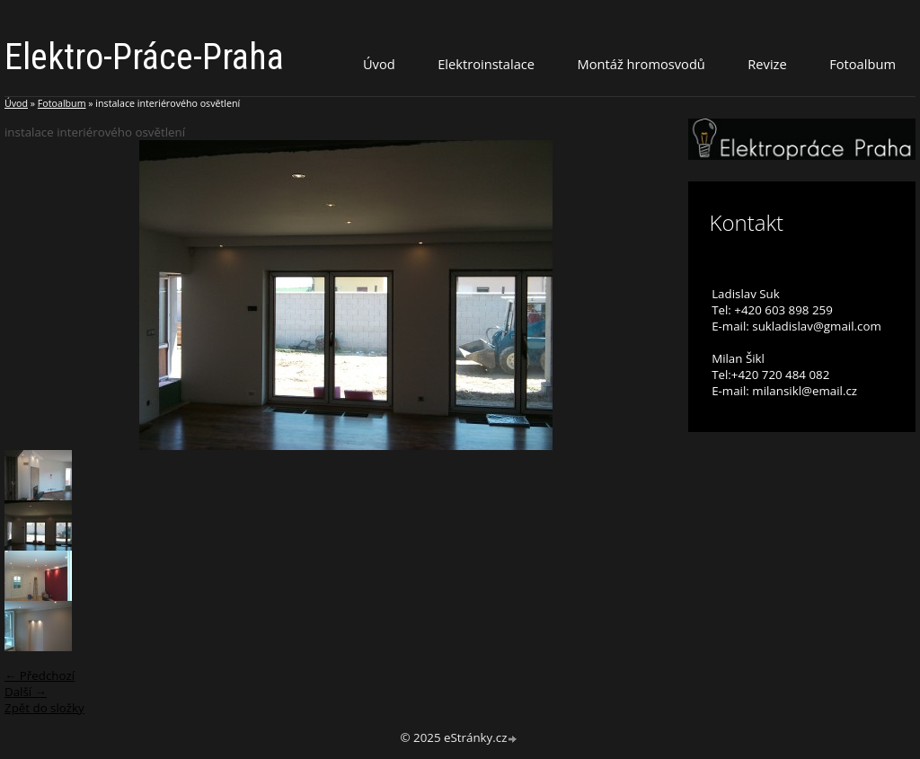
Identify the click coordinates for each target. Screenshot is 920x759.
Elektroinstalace (486, 64)
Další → (25, 692)
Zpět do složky (44, 708)
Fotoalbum (862, 64)
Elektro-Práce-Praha (144, 57)
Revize (767, 64)
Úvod (379, 64)
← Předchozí (39, 675)
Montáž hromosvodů (641, 64)
